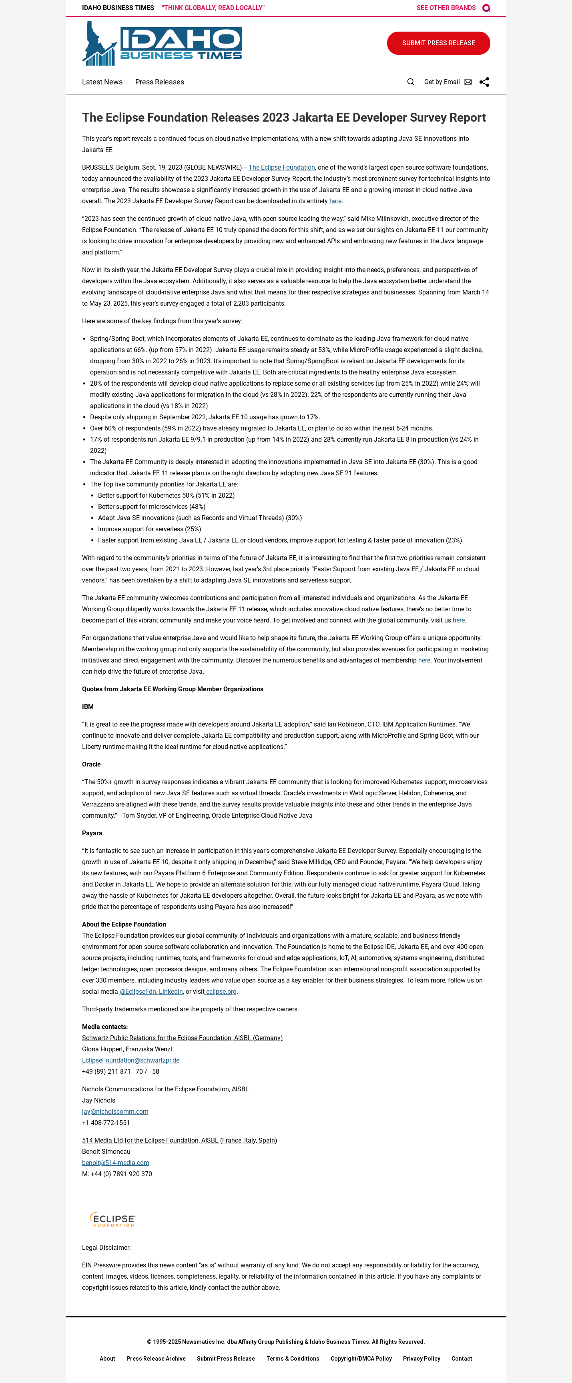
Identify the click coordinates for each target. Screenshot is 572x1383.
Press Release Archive (156, 1358)
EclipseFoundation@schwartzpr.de (130, 1060)
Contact (462, 1358)
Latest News (102, 82)
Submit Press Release (226, 1358)
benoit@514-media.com (115, 1163)
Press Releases (159, 82)
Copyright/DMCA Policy (361, 1358)
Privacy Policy (421, 1358)
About (107, 1358)
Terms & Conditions (292, 1358)
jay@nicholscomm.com (115, 1111)
